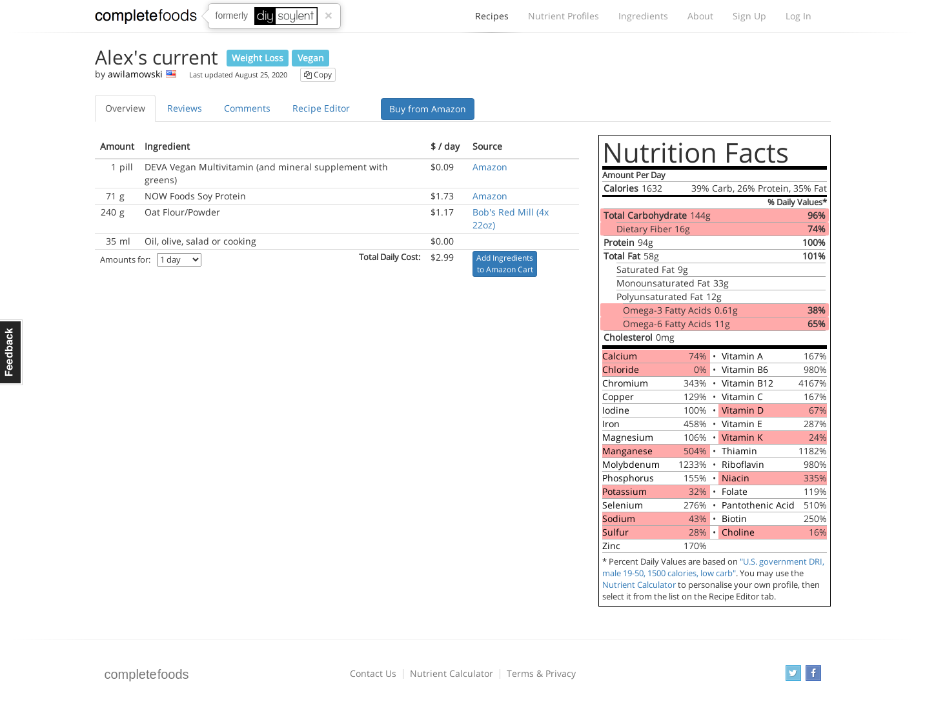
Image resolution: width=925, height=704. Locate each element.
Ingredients (643, 16)
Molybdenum (631, 464)
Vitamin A (742, 356)
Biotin (734, 518)
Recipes (491, 19)
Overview (125, 108)
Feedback (11, 352)
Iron (611, 423)
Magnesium (627, 437)
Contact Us (373, 673)
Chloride (620, 369)
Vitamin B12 (747, 383)
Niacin (735, 478)
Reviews (184, 108)
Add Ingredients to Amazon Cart (504, 263)
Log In (798, 16)
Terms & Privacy (541, 673)
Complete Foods (146, 18)
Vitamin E (742, 423)
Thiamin (739, 451)
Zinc (611, 545)
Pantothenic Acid (758, 505)
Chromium (625, 383)
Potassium (624, 491)
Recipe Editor (321, 108)
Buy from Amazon (427, 109)
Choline (738, 532)
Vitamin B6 (745, 369)
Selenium (622, 505)
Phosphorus (628, 478)
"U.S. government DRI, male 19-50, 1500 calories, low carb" (713, 567)
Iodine (615, 410)
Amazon (490, 167)
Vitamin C (742, 396)
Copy (318, 74)
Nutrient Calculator (639, 584)
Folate (734, 491)
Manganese (627, 451)
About (700, 16)
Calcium (619, 356)
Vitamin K (742, 437)
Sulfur (615, 532)
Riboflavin (743, 464)
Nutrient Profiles (563, 16)
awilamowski (135, 74)
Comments (247, 108)
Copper (618, 396)
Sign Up (749, 16)
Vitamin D (743, 410)
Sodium (618, 518)
